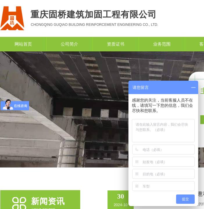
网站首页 (23, 44)
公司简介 (69, 44)
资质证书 (115, 44)
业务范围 (162, 44)
